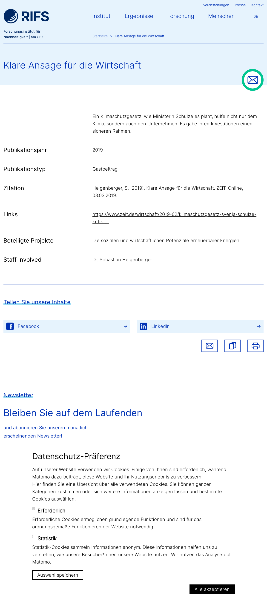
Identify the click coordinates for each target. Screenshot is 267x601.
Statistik (47, 538)
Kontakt (257, 5)
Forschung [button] (180, 16)
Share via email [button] (209, 346)
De (255, 16)
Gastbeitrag (105, 169)
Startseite (100, 36)
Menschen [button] (221, 16)
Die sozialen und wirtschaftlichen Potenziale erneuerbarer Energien (165, 240)
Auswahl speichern (57, 575)
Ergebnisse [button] (139, 16)
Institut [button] (101, 16)
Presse (240, 5)
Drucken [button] (255, 346)
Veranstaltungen (216, 5)
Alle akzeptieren (212, 589)
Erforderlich (51, 510)
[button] (232, 346)
